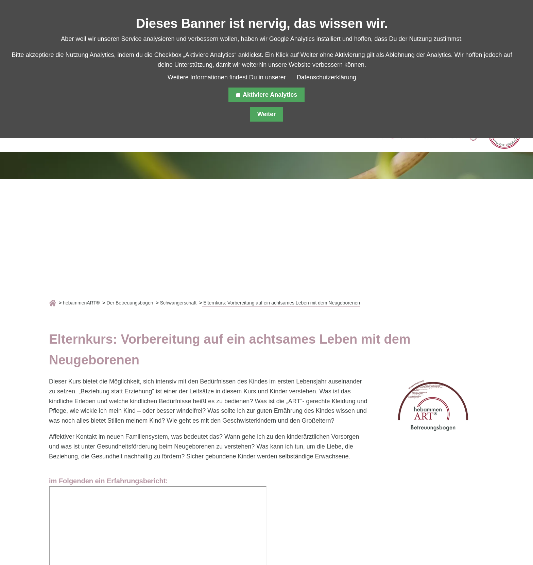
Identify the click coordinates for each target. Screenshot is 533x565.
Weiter (266, 114)
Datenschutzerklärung (326, 77)
